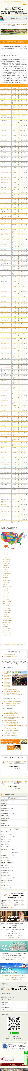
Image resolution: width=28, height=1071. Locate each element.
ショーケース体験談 (7, 834)
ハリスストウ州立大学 (4, 311)
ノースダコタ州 (6, 612)
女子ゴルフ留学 (5, 846)
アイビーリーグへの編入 (9, 732)
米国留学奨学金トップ (7, 800)
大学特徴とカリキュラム (8, 855)
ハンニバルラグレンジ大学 (5, 308)
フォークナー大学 (3, 93)
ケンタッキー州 (6, 580)
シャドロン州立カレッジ (5, 343)
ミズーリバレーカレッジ (5, 318)
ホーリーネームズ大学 (4, 108)
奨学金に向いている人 (7, 810)
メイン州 (13, 266)
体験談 (3, 823)
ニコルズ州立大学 (3, 261)
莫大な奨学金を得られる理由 (7, 676)
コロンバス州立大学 (4, 152)
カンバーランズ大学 (4, 254)
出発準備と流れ (5, 872)
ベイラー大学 (3, 477)
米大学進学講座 (5, 865)
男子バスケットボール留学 (8, 849)
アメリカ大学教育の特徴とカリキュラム (13, 712)
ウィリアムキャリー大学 (5, 298)
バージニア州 (14, 489)
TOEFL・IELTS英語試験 (8, 862)
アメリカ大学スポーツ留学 (10, 705)
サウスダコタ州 (6, 622)
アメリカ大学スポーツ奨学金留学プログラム (14, 701)
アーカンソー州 (6, 557)
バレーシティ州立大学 (4, 400)
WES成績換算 (5, 867)
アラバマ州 (14, 88)
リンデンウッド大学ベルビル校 (6, 172)
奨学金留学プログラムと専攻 (10, 689)
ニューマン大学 (3, 222)
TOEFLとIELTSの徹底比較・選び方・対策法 (14, 717)
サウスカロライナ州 (7, 620)
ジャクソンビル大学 (4, 135)
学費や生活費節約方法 (7, 857)
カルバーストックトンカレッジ (6, 303)
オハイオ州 (14, 405)
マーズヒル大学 (3, 380)
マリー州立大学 (3, 246)
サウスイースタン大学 (4, 137)
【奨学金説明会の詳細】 (14, 937)
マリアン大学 (3, 192)
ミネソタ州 (14, 286)
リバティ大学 (3, 492)
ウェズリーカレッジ (4, 130)
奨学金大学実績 (5, 815)
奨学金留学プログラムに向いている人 (7, 679)
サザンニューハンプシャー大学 (6, 353)
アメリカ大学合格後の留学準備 (11, 724)
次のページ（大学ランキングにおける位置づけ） (12, 644)
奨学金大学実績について (9, 654)
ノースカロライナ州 (7, 610)
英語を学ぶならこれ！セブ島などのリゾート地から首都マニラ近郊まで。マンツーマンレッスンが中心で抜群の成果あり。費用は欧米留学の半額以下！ (14, 977)
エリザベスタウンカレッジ (5, 420)
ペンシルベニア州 (7, 618)
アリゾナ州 (14, 100)
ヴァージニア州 (6, 628)
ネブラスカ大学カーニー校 (5, 348)
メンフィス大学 (3, 459)
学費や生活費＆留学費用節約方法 (11, 713)
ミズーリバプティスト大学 (5, 316)
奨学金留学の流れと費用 (8, 813)
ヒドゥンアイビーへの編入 (10, 733)
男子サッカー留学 (6, 839)
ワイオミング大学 (3, 521)
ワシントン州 (6, 630)
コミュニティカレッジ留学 (10, 728)
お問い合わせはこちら (7, 1009)
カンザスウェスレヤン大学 (5, 219)
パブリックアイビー (7, 888)
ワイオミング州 (6, 635)
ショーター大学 (3, 155)
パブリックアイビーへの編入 (10, 735)
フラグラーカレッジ (4, 132)
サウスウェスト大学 (4, 360)
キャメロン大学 (3, 410)
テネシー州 (14, 447)
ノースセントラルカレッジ (5, 177)
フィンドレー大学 (3, 405)
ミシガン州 (14, 276)
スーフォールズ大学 (4, 442)
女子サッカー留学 (6, 841)
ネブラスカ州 (14, 343)
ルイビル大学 (3, 251)
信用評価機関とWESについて (10, 720)
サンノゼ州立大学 (3, 115)
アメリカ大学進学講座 (9, 718)
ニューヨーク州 (6, 608)
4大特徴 (4, 805)
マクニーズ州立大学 (4, 259)
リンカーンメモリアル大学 (5, 462)
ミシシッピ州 (14, 296)
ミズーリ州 (14, 301)
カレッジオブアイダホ (4, 160)
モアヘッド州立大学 (4, 244)
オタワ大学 (2, 224)
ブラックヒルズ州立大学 (5, 440)
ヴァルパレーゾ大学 (4, 194)
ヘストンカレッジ (3, 214)
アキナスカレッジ (3, 276)
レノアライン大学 (3, 378)
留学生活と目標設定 (7, 875)
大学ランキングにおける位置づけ (11, 656)
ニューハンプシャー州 (14, 353)
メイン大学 (2, 266)
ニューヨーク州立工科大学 (5, 365)
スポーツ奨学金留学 (7, 831)
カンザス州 (14, 209)
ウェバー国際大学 (3, 145)
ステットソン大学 (3, 140)
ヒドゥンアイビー (6, 885)
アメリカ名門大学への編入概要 (11, 730)
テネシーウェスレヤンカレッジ (6, 472)
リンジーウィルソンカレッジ (5, 239)
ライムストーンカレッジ (5, 432)
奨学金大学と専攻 (6, 818)
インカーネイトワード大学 (5, 482)
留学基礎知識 (5, 1002)
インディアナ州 (6, 573)
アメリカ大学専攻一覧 (9, 715)
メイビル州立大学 (3, 395)
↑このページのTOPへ (22, 774)
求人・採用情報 (5, 1007)
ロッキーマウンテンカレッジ (5, 338)
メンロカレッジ (3, 110)
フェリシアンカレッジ (4, 355)
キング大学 (2, 457)
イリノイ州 (14, 167)
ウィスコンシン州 (7, 633)
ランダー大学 (3, 430)
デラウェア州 (14, 130)
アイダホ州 (14, 160)
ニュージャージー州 (7, 603)
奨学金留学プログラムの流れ (7, 683)
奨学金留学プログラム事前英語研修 (12, 691)
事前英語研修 (5, 820)
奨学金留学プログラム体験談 (10, 693)
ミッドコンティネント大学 (5, 241)
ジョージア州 (14, 152)
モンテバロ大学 (3, 98)
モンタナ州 (14, 338)
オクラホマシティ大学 (4, 412)
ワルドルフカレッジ (4, 207)
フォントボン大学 (3, 306)
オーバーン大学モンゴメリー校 (6, 88)
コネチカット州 (6, 561)
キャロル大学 (3, 516)
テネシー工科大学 (3, 469)
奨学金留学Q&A (6, 825)
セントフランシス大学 (4, 422)
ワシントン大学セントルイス (5, 326)
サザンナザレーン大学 (4, 415)
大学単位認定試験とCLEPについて (12, 722)
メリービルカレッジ (4, 467)
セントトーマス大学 (4, 142)
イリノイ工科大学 (3, 167)
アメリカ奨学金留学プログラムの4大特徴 (7, 672)
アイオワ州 (14, 199)
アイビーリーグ (5, 882)
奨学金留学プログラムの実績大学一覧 (7, 687)
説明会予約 (4, 803)
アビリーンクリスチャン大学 (5, 474)
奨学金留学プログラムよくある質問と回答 (13, 695)
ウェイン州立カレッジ (4, 350)
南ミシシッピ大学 (3, 296)
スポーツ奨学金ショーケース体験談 (12, 703)
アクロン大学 (3, 407)
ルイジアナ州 (14, 259)
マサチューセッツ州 (7, 586)
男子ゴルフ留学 (5, 844)
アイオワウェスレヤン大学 (5, 199)
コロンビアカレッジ (4, 301)
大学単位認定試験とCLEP (8, 870)
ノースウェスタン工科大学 (5, 113)
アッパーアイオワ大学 (4, 204)
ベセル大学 (2, 447)
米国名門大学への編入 (7, 880)
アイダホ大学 (3, 162)
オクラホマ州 (14, 410)
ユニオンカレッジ (3, 249)
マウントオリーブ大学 (4, 383)
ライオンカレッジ (3, 103)
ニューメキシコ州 (7, 605)
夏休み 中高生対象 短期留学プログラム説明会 (14, 958)
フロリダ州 (14, 132)
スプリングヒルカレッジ (5, 95)
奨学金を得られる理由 (7, 808)
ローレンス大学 (3, 504)
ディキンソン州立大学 (4, 390)
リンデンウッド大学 (4, 313)
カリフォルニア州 (7, 559)
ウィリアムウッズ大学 (4, 328)
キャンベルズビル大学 (4, 234)
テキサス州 (14, 474)
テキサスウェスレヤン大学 (5, 479)
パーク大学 (2, 323)
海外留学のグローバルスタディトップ (9, 24)
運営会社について (6, 1004)
